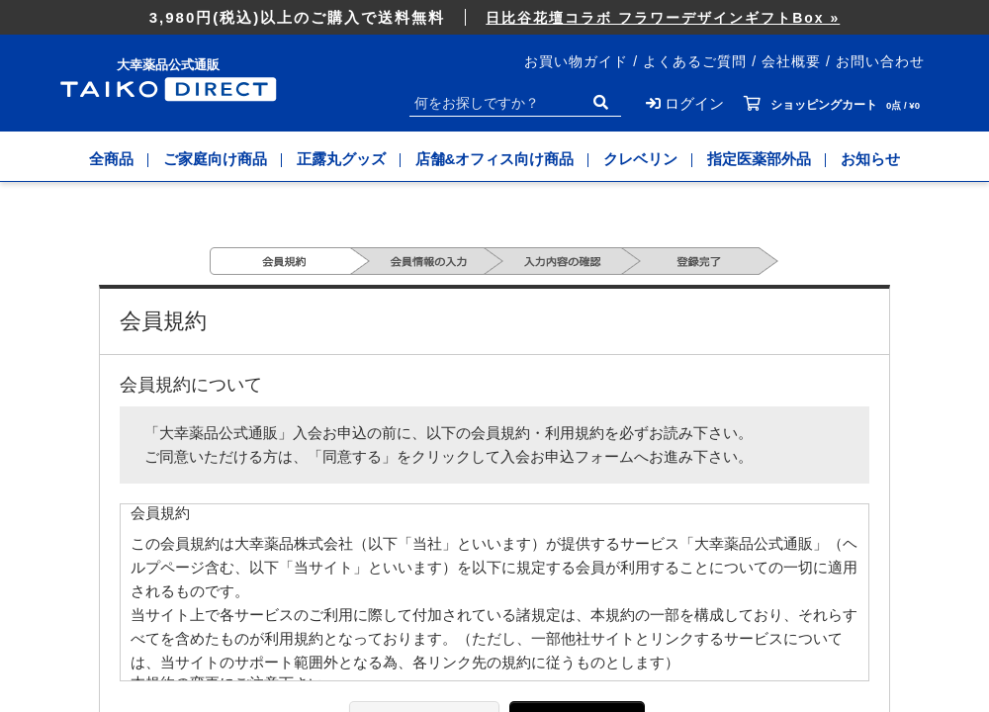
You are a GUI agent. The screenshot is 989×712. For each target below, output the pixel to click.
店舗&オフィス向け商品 (495, 158)
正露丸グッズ (341, 158)
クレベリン (640, 158)
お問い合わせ (880, 61)
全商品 (111, 158)
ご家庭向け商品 (215, 158)
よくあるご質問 (695, 61)
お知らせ (870, 158)
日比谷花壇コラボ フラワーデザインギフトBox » (663, 18)
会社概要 (791, 61)
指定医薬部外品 (759, 158)
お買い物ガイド (576, 61)
